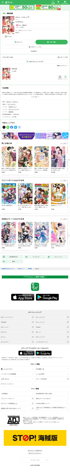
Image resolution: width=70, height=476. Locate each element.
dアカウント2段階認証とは (9, 403)
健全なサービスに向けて (43, 398)
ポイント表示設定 (41, 379)
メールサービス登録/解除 (8, 374)
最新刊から (65, 65)
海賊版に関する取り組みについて (11, 408)
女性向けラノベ (13, 107)
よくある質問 (40, 374)
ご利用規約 (4, 393)
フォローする (28, 17)
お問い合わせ (5, 379)
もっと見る (63, 143)
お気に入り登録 (64, 57)
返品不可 (17, 32)
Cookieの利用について (43, 403)
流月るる (17, 17)
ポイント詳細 (19, 27)
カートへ (20, 42)
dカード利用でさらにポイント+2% (22, 30)
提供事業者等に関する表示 (44, 393)
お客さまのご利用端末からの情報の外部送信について (51, 408)
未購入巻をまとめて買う (36, 61)
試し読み (9, 36)
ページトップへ (35, 460)
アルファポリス (11, 104)
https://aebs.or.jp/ (28, 423)
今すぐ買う (53, 42)
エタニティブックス (14, 109)
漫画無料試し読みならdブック (8, 268)
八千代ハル (24, 17)
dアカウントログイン (7, 384)
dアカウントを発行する (35, 450)
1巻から (59, 65)
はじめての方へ (7, 369)
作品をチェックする (36, 47)
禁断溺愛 (14, 69)
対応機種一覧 (40, 369)
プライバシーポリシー (7, 398)
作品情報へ (34, 51)
